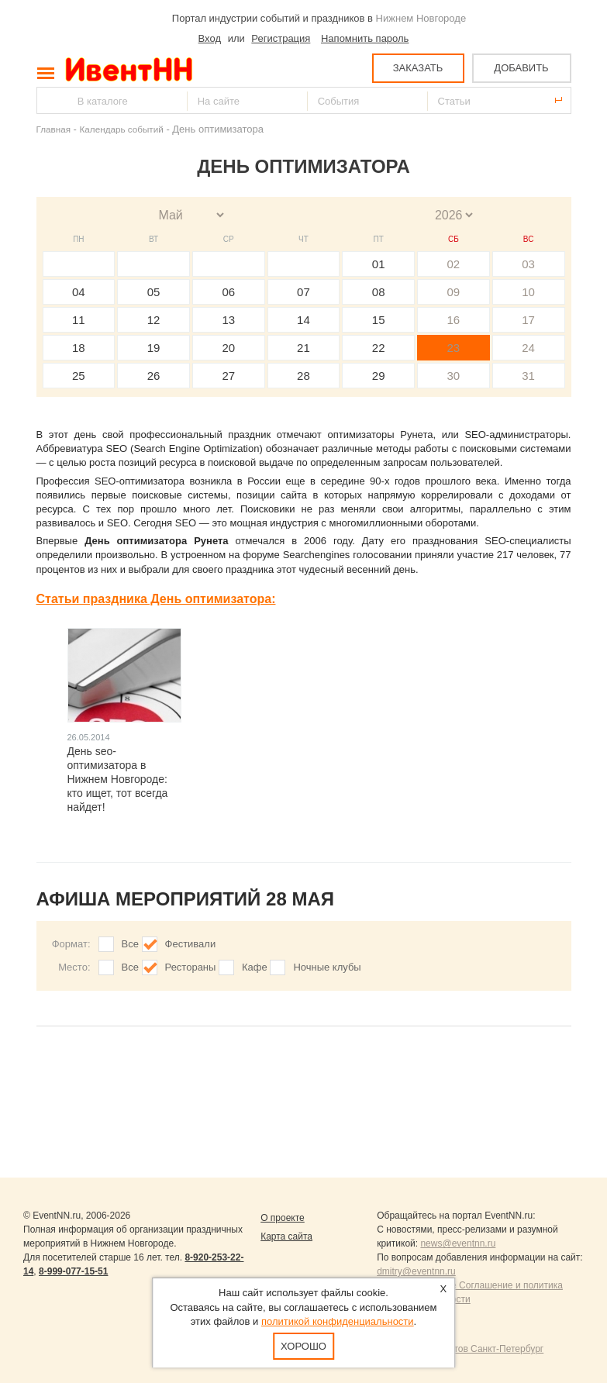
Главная (53, 129)
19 (153, 347)
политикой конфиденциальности (337, 1321)
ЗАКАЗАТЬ (418, 68)
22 (378, 347)
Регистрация (280, 38)
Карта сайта (286, 1236)
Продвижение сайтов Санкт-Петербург (460, 1348)
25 (78, 375)
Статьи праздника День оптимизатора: (156, 598)
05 (153, 291)
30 (453, 375)
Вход (209, 38)
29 (378, 375)
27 (228, 375)
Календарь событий (122, 129)
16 (453, 319)
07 (303, 291)
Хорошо (303, 1346)
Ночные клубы (326, 967)
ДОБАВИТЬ (521, 68)
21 (303, 347)
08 (378, 291)
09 (453, 291)
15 (378, 319)
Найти (49, 100)
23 (453, 347)
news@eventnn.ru (457, 1243)
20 (228, 347)
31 (528, 375)
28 (303, 375)
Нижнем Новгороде (421, 18)
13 (228, 319)
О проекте (282, 1217)
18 (78, 347)
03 (528, 264)
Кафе (254, 967)
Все (130, 944)
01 (378, 264)
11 (78, 319)
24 (528, 347)
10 (528, 291)
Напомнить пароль (365, 38)
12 (153, 319)
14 (303, 319)
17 (528, 319)
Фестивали (190, 944)
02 (453, 264)
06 (228, 291)
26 (153, 375)
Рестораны (190, 967)
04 (78, 291)
